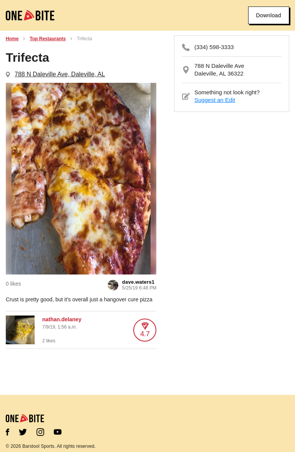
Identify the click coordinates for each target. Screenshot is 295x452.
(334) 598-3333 (214, 47)
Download (268, 15)
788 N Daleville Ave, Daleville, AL (60, 74)
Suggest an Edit (214, 100)
